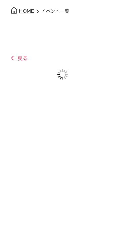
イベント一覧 (55, 11)
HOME (26, 11)
